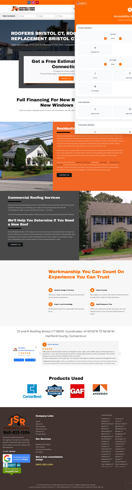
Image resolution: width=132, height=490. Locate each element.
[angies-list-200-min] (12, 468)
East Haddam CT (107, 464)
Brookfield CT (106, 439)
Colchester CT (106, 449)
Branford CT (105, 434)
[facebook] (29, 2)
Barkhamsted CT (107, 424)
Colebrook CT (120, 449)
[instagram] (33, 2)
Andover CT (105, 419)
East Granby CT (121, 461)
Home (38, 421)
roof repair (103, 162)
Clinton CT (119, 446)
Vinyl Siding (40, 447)
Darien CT (119, 456)
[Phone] (65, 16)
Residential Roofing (43, 444)
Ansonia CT (119, 419)
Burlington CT (120, 439)
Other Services (41, 429)
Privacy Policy (41, 434)
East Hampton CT (122, 464)
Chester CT (105, 446)
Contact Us (40, 431)
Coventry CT (106, 454)
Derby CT (118, 459)
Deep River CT (106, 459)
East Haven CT (106, 467)
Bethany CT (119, 426)
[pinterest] (37, 2)
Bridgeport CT (120, 434)
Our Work (39, 452)
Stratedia (93, 485)
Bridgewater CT (107, 436)
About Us (39, 424)
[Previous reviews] (40, 353)
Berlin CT (104, 426)
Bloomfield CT (106, 431)
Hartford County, (56, 336)
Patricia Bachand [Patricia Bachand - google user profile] (53, 344)
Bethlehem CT (120, 429)
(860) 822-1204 (44, 464)
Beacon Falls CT (121, 424)
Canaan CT (105, 441)
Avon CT (118, 421)
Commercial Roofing (43, 449)
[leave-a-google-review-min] (16, 455)
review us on (29, 360)
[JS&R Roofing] (23, 6)
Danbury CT (105, 456)
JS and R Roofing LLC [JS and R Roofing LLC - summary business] (26, 350)
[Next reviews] (119, 353)
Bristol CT (48, 331)
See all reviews (19, 360)
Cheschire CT (120, 444)
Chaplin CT (105, 444)
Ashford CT (105, 421)
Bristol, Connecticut (83, 162)
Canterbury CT (120, 441)
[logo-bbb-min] (12, 463)
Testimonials (40, 426)
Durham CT (105, 461)
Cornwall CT (119, 451)
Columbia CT (106, 451)
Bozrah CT (119, 431)
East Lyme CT (120, 467)
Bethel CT (105, 429)
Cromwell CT (120, 454)
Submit (122, 16)
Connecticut (77, 336)
